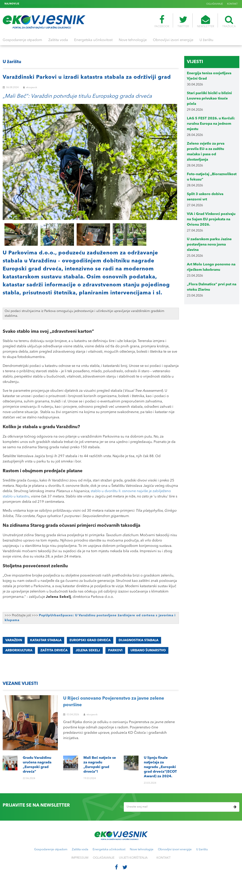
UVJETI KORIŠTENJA (133, 857)
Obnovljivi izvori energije (173, 40)
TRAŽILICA (229, 21)
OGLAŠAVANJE (214, 4)
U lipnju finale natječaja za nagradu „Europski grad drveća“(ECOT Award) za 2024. (68, 3)
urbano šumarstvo (148, 650)
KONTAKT (232, 4)
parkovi (115, 650)
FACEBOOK (162, 21)
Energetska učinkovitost (93, 40)
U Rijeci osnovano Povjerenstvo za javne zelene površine (113, 701)
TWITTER (183, 21)
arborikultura (18, 650)
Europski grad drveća (90, 640)
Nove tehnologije (133, 40)
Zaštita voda (58, 40)
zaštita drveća (54, 650)
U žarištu (206, 40)
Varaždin (13, 640)
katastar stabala (46, 640)
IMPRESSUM (79, 857)
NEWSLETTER (205, 21)
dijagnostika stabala (138, 640)
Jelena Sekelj (88, 650)
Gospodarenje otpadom (22, 40)
